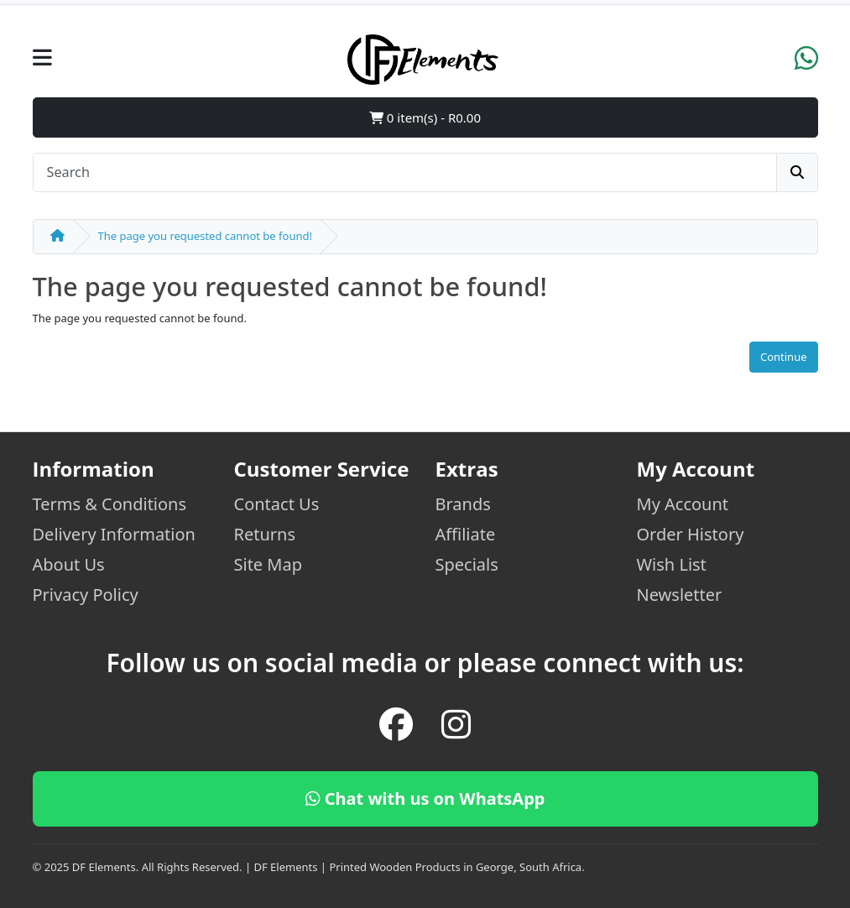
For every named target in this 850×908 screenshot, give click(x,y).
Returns (265, 534)
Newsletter (679, 594)
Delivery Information (114, 534)
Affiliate (465, 534)
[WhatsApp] (806, 63)
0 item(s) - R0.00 (425, 117)
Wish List (672, 564)
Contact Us (277, 504)
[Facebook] (396, 724)
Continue (783, 356)
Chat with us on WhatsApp (425, 798)
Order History (690, 534)
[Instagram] (456, 724)
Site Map (268, 564)
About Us (69, 564)
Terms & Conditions (110, 504)
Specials (466, 564)
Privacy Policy (85, 594)
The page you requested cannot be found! (205, 235)
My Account (683, 504)
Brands (463, 504)
